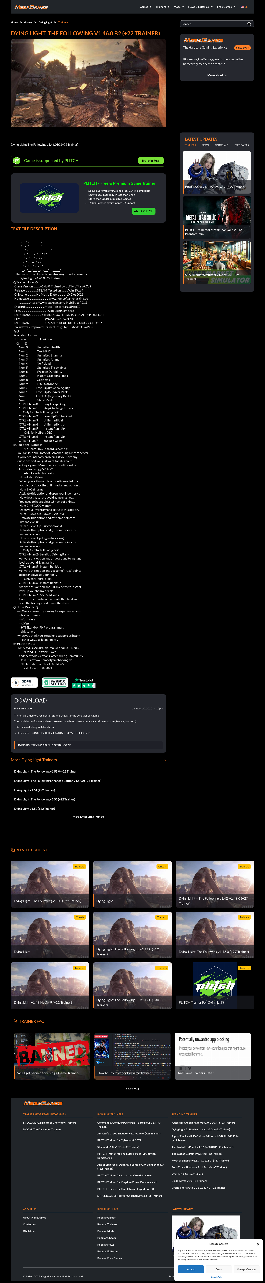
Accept (191, 1269)
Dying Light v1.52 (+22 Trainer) (34, 808)
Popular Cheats (106, 1237)
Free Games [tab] (241, 145)
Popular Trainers (107, 1224)
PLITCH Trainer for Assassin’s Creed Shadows (124, 1175)
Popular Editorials (108, 1251)
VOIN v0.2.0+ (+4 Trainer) (187, 1174)
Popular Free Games (109, 1258)
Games (28, 22)
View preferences (247, 1269)
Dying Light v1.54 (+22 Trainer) (34, 790)
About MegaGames (34, 1217)
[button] (258, 1243)
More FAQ (132, 1088)
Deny (219, 1269)
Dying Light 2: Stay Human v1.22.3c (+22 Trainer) (201, 1129)
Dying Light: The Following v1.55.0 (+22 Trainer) (45, 771)
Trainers (63, 22)
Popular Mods (105, 1231)
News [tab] (205, 145)
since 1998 (242, 47)
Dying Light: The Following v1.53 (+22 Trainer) (44, 799)
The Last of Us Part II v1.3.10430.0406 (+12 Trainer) (203, 1146)
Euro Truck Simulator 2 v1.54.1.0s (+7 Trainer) (199, 1167)
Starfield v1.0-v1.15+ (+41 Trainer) (118, 1146)
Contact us (29, 1224)
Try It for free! (151, 160)
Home (14, 22)
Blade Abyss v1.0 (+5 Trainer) (189, 1180)
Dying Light (45, 22)
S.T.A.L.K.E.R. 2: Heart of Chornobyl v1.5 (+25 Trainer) (129, 1195)
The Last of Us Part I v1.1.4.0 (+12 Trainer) (197, 1153)
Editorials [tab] (221, 145)
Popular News (105, 1244)
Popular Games (106, 1217)
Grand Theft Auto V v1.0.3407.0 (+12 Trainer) (199, 1187)
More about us (217, 75)
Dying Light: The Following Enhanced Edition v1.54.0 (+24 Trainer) (57, 781)
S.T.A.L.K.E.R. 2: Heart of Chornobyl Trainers (49, 1122)
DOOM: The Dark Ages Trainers (42, 1129)
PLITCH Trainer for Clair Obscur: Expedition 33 (125, 1188)
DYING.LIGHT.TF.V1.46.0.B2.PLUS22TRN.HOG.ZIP (44, 745)
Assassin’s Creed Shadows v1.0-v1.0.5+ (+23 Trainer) (129, 1133)
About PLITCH (143, 211)
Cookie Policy (217, 1277)
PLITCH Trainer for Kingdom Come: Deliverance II (127, 1182)
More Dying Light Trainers (88, 816)
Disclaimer (29, 1231)
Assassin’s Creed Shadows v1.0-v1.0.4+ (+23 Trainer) (203, 1122)
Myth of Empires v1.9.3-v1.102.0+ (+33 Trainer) (200, 1160)
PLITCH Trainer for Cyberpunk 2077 (119, 1140)
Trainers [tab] (190, 145)
